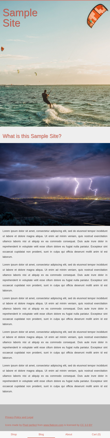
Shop (14, 434)
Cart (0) (96, 434)
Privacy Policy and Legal (19, 417)
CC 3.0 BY (86, 425)
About (68, 434)
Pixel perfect (30, 425)
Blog (41, 434)
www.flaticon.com (53, 425)
